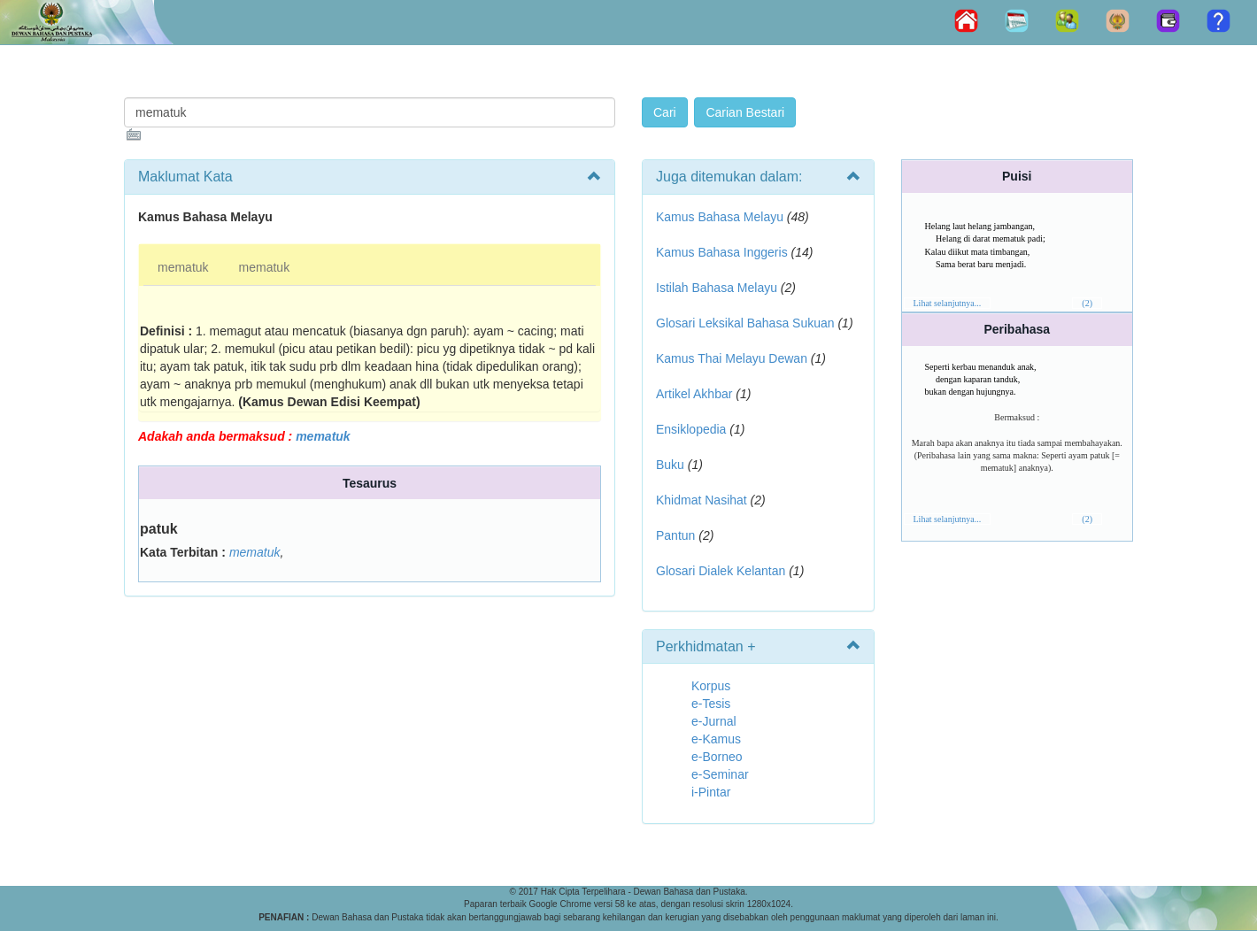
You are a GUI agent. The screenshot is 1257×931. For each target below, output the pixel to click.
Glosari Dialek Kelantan (720, 571)
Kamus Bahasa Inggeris (722, 252)
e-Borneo (717, 757)
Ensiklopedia (691, 429)
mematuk (183, 267)
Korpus (710, 686)
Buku (670, 465)
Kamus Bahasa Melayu (721, 217)
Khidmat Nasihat (701, 500)
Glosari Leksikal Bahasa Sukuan (745, 323)
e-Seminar (720, 774)
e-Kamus (716, 739)
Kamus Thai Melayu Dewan (731, 358)
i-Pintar (710, 792)
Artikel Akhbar (694, 394)
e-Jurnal (713, 721)
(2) (1087, 303)
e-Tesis (710, 703)
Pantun (675, 535)
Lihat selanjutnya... (948, 303)
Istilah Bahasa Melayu (716, 288)
